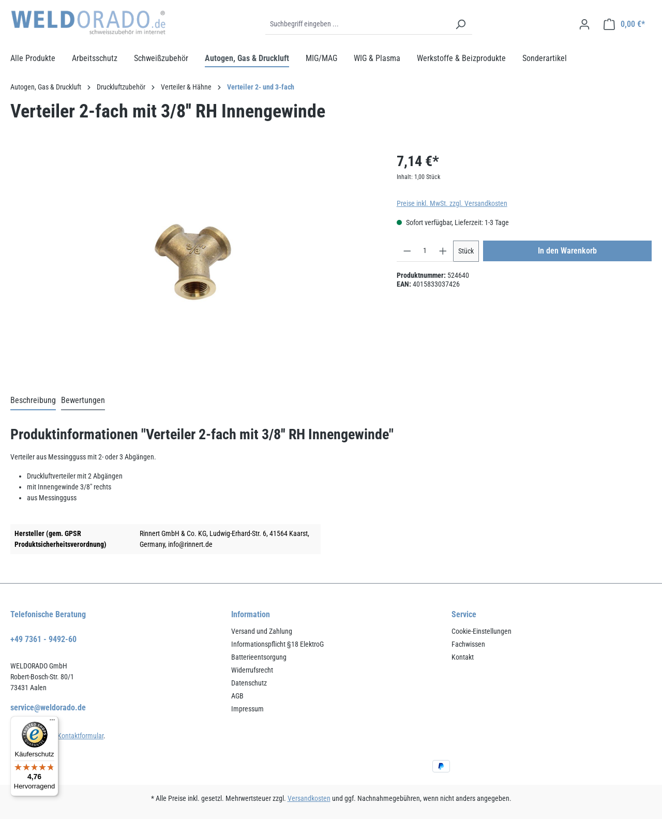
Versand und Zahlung (261, 631)
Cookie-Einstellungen (481, 631)
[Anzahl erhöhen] (443, 251)
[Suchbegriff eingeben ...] (357, 24)
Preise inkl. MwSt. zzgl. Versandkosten (452, 203)
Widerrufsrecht (252, 670)
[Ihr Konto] (584, 24)
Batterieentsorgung (259, 657)
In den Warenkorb (567, 251)
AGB (237, 696)
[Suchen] (460, 24)
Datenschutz (249, 683)
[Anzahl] (425, 251)
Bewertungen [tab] (83, 400)
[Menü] (52, 722)
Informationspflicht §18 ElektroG (277, 644)
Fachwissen (468, 644)
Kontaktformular (80, 736)
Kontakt (463, 657)
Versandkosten (309, 798)
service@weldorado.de (48, 707)
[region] (193, 262)
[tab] (33, 401)
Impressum (247, 709)
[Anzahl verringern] (407, 251)
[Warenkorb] (624, 24)
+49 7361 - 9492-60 (43, 639)
